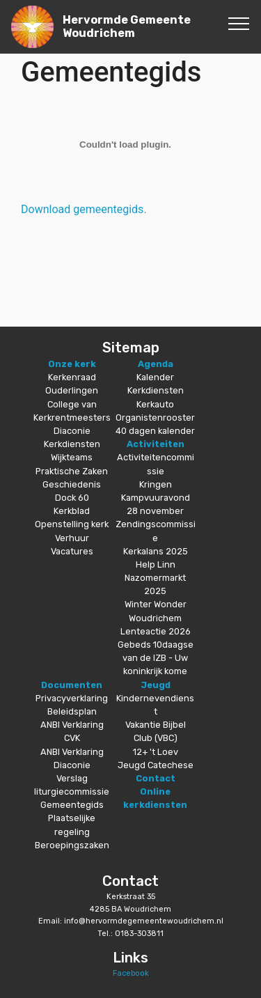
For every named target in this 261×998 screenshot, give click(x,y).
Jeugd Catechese (155, 765)
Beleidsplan (72, 711)
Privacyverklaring (71, 698)
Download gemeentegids (82, 209)
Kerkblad (72, 511)
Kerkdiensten (72, 444)
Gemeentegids (72, 805)
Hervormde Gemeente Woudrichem (127, 26)
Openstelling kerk (72, 524)
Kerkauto (155, 404)
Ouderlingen (71, 390)
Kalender (155, 377)
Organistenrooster (155, 417)
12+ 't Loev (155, 752)
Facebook (131, 973)
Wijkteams (72, 457)
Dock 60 (72, 497)
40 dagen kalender (155, 431)
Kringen (155, 484)
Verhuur (72, 538)
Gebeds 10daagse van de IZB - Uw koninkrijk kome (155, 657)
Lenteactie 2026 (155, 631)
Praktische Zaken (71, 471)
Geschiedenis (71, 484)
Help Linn (155, 564)
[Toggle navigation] (239, 23)
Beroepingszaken (72, 845)
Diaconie (72, 431)
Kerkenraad (72, 377)
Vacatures (72, 551)
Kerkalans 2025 (155, 551)
